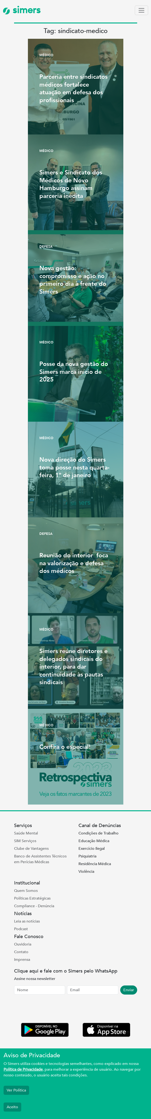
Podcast (21, 929)
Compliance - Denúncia (34, 906)
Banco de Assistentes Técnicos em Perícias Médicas (40, 859)
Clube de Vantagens (31, 848)
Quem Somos (26, 890)
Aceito (12, 1107)
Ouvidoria (22, 944)
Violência (86, 871)
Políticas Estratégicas (32, 898)
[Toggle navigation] (141, 10)
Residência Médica (94, 864)
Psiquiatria (87, 856)
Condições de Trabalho (98, 833)
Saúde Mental (26, 833)
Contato (21, 952)
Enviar (128, 990)
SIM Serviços (25, 841)
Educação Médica (93, 841)
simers (22, 10)
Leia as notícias (27, 921)
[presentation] (50, 1009)
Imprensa (22, 959)
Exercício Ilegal (91, 848)
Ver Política (16, 1090)
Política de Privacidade (23, 1069)
